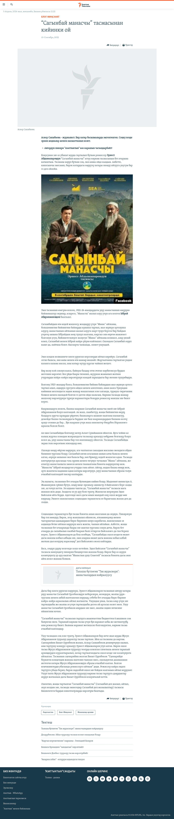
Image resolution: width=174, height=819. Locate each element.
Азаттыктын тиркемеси (14, 798)
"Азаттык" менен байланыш (16, 809)
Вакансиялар (9, 804)
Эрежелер (8, 788)
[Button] (113, 45)
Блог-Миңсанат (50, 17)
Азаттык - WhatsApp (13, 793)
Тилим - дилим (52, 778)
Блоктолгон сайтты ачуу (15, 778)
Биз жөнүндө (9, 783)
